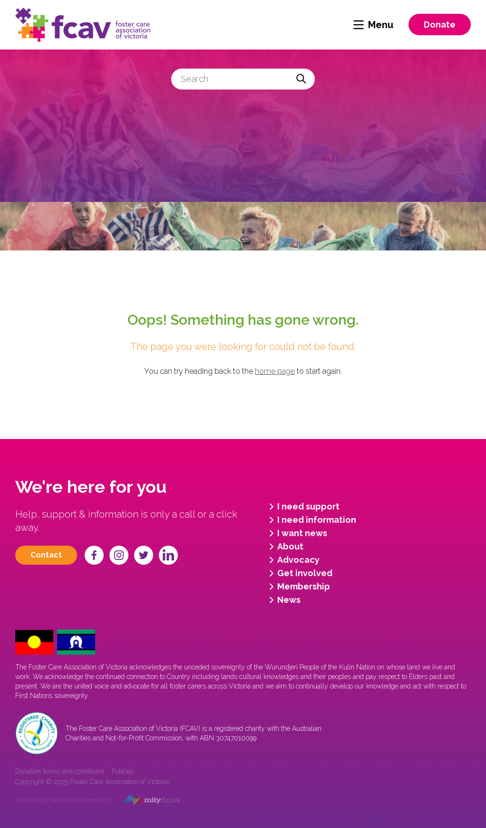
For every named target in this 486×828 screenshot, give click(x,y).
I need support (303, 506)
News (283, 600)
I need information (311, 520)
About (284, 546)
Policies (123, 771)
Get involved (299, 573)
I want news (296, 533)
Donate (440, 25)
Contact (46, 554)
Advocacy (293, 560)
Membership (298, 586)
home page (275, 371)
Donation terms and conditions (59, 771)
